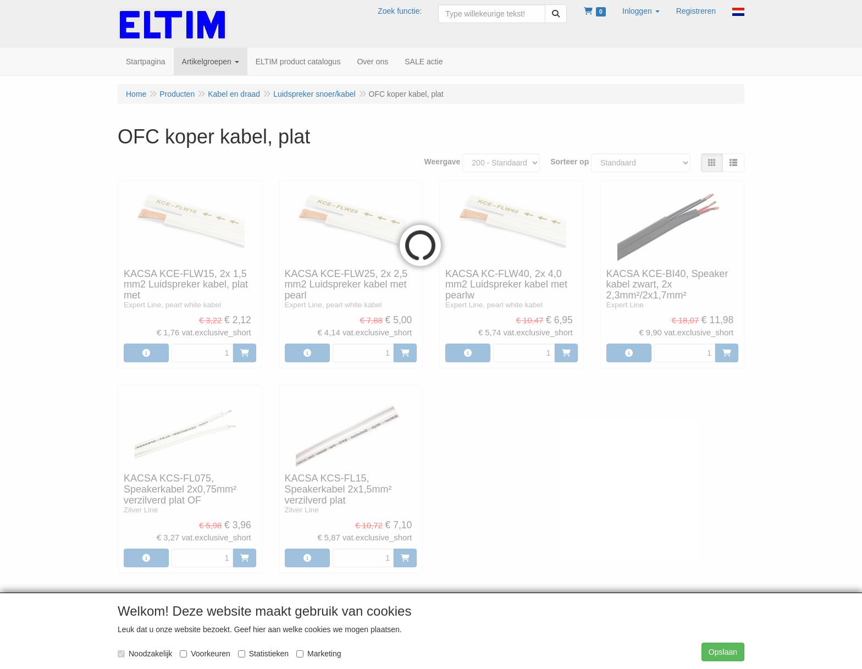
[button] (641, 11)
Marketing (318, 653)
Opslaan (723, 652)
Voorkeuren (205, 653)
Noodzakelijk (145, 653)
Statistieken (263, 653)
